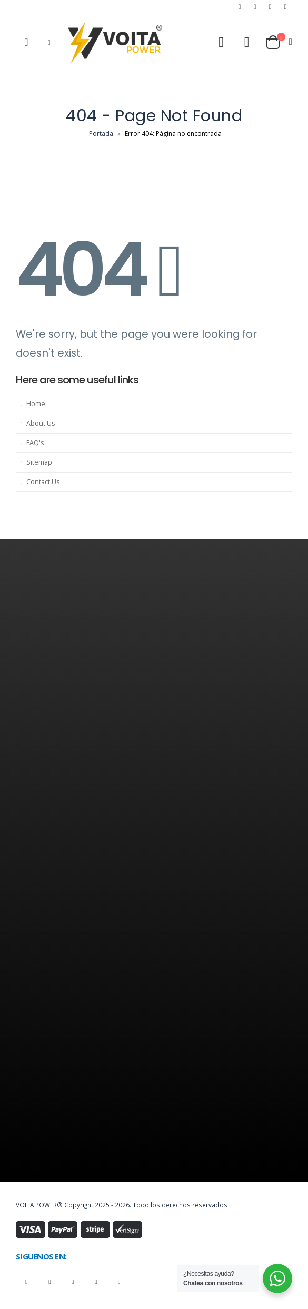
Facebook (26, 1281)
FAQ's (35, 442)
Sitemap (39, 462)
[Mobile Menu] (49, 42)
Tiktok (119, 1281)
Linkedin (96, 1281)
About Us (40, 423)
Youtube (49, 1281)
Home (35, 403)
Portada (101, 133)
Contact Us (43, 481)
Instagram (73, 1281)
